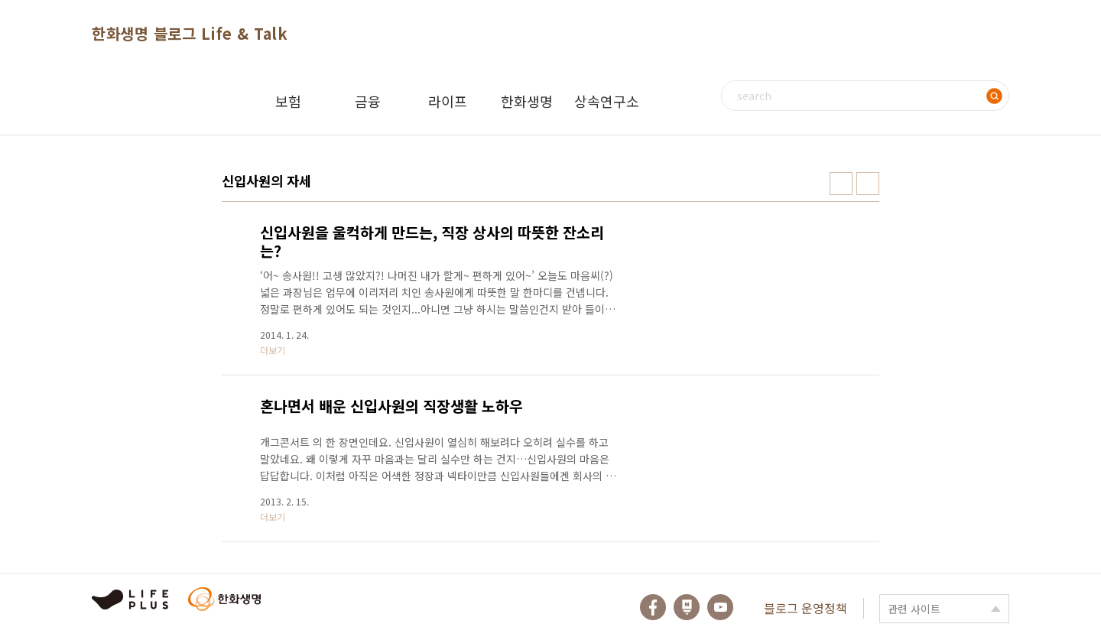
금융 (368, 101)
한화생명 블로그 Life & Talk (189, 33)
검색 (993, 95)
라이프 (447, 101)
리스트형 (867, 183)
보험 (288, 101)
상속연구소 (606, 101)
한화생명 (527, 101)
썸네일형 (841, 183)
